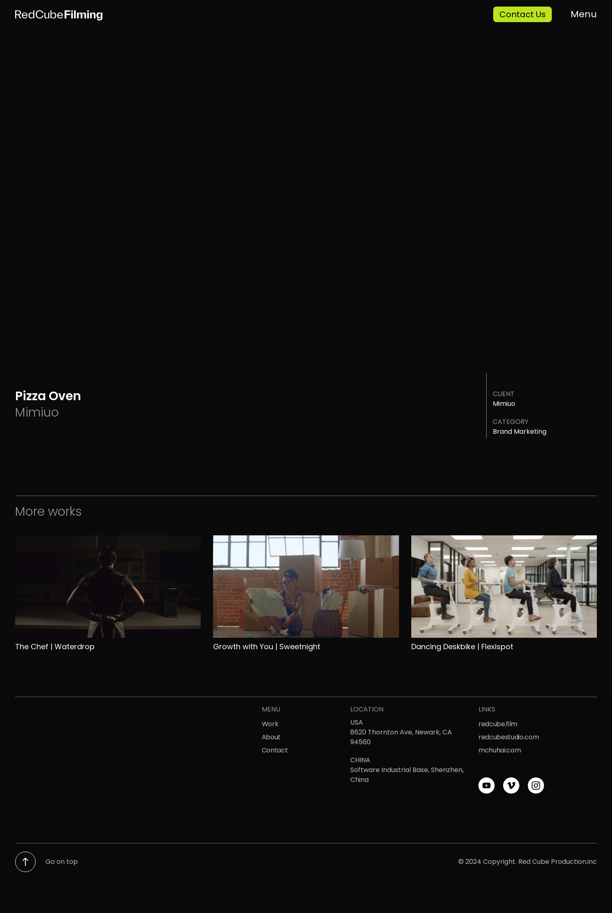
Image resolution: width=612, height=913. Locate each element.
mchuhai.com (499, 750)
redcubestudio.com (508, 737)
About (271, 737)
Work (270, 724)
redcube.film (497, 724)
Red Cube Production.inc (557, 861)
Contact (275, 750)
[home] (157, 14)
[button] (580, 11)
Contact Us (522, 14)
